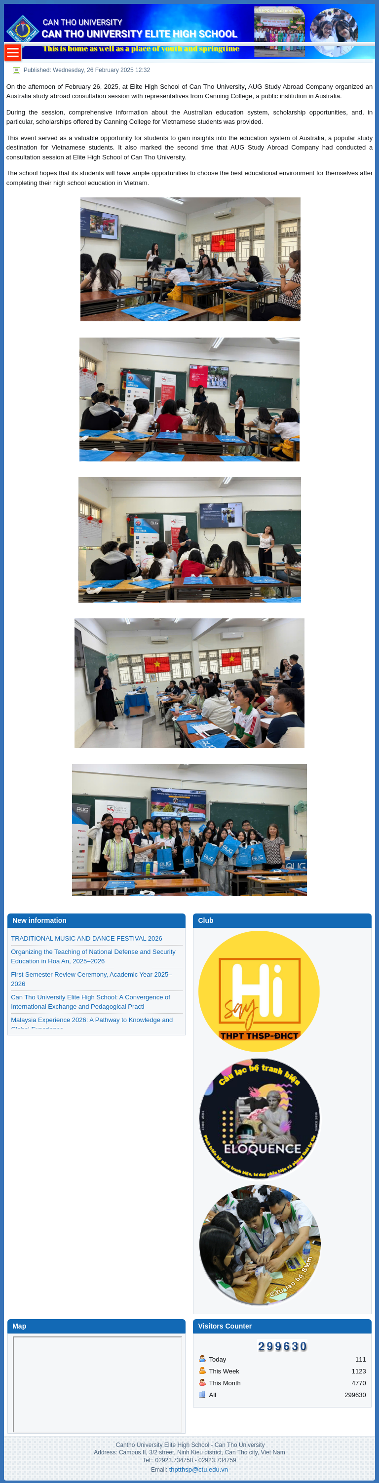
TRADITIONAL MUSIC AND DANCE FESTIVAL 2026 (86, 938)
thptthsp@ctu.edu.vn (198, 1469)
